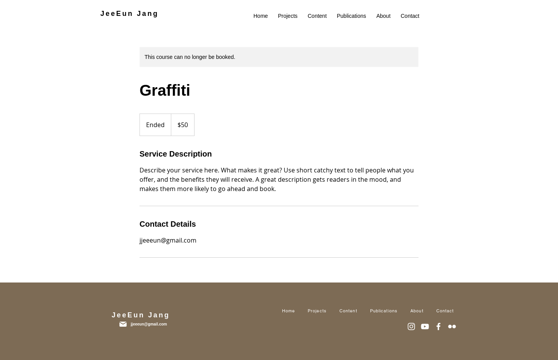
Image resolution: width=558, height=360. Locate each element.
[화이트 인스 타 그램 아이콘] (411, 326)
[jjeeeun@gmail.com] (138, 324)
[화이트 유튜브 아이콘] (425, 326)
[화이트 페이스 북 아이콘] (438, 326)
